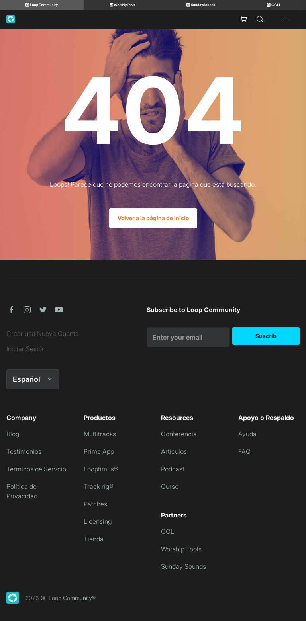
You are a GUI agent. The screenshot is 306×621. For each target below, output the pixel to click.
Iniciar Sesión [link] (25, 349)
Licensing (98, 521)
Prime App (99, 451)
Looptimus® (101, 469)
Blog (12, 434)
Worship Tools (181, 549)
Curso (169, 486)
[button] (11, 309)
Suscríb (266, 335)
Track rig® (99, 486)
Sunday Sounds (183, 566)
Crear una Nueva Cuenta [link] (42, 334)
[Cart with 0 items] (244, 19)
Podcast (172, 469)
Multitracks (100, 434)
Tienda (94, 539)
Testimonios (23, 451)
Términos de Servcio (36, 469)
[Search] (260, 19)
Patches (95, 504)
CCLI (168, 531)
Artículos (174, 451)
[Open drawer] (285, 19)
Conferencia (179, 434)
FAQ (244, 451)
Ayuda (247, 434)
